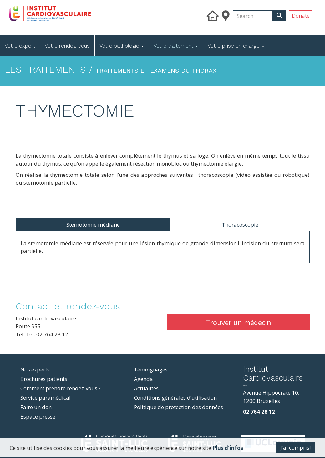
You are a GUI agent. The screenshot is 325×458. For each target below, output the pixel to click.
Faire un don (36, 407)
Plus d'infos (227, 447)
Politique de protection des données (178, 407)
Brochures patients (43, 378)
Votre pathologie (121, 46)
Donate (301, 15)
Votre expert (20, 46)
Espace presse (37, 416)
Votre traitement (176, 46)
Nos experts (35, 369)
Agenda (143, 378)
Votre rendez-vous (67, 46)
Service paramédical (45, 397)
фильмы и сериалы (245, 385)
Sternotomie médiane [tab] (93, 224)
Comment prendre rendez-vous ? (60, 388)
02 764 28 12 (259, 411)
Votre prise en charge (236, 46)
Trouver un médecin (238, 322)
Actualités (146, 388)
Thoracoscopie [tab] (240, 224)
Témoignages (151, 369)
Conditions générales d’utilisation (175, 397)
